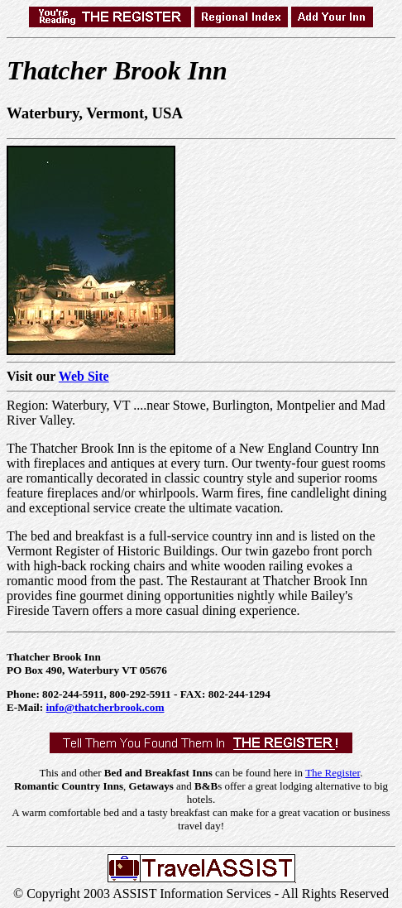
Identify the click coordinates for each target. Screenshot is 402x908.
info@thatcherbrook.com (105, 707)
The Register (332, 772)
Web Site (84, 376)
